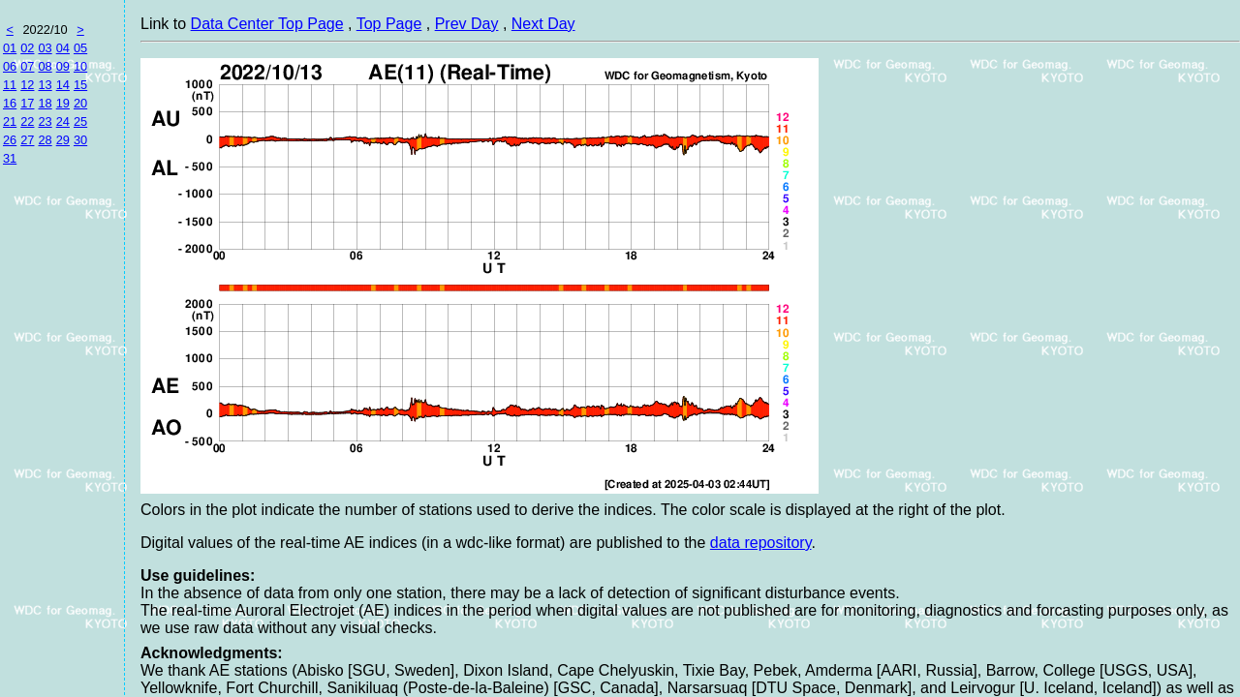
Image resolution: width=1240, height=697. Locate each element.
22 (27, 121)
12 (27, 84)
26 (9, 140)
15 (80, 84)
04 (63, 48)
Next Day (543, 23)
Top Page (389, 23)
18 (44, 103)
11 (9, 84)
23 (44, 121)
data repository (761, 542)
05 (80, 48)
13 (44, 84)
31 (9, 158)
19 (63, 103)
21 (9, 121)
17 (27, 103)
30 (80, 140)
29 (63, 140)
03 (44, 48)
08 (44, 66)
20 (80, 103)
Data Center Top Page (267, 23)
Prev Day (467, 23)
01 (9, 48)
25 (80, 121)
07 (27, 66)
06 (9, 66)
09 (63, 66)
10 (80, 66)
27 (27, 140)
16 (9, 103)
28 (44, 140)
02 (27, 48)
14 (63, 84)
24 (63, 121)
